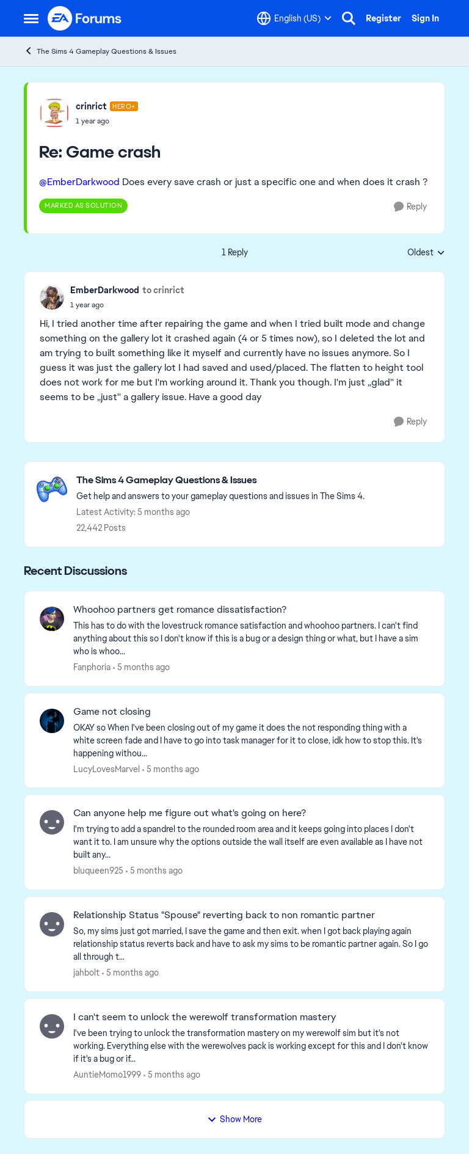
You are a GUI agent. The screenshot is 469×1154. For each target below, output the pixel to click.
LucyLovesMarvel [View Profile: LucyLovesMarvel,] (106, 768)
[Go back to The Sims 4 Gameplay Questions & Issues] (220, 480)
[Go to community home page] (85, 18)
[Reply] (410, 207)
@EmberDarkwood (79, 181)
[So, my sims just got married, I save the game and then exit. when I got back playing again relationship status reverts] (251, 944)
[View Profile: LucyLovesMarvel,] (52, 721)
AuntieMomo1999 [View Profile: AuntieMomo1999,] (107, 1074)
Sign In (425, 18)
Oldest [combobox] (426, 253)
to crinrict (163, 290)
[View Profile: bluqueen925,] (52, 822)
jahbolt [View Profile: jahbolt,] (86, 972)
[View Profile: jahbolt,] (52, 924)
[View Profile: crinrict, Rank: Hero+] (54, 113)
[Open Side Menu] (31, 18)
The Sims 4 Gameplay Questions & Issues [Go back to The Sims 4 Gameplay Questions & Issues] (100, 51)
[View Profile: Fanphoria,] (52, 619)
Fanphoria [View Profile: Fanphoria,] (92, 667)
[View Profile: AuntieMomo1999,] (52, 1026)
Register (383, 18)
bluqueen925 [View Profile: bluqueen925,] (98, 870)
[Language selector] (294, 18)
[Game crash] (107, 120)
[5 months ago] (141, 667)
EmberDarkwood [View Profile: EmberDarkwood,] (104, 290)
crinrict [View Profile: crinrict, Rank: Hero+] (91, 106)
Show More (234, 1119)
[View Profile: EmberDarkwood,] (52, 297)
